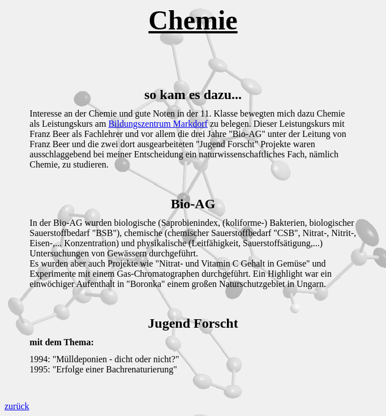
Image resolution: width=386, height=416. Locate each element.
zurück (17, 406)
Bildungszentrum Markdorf (158, 123)
